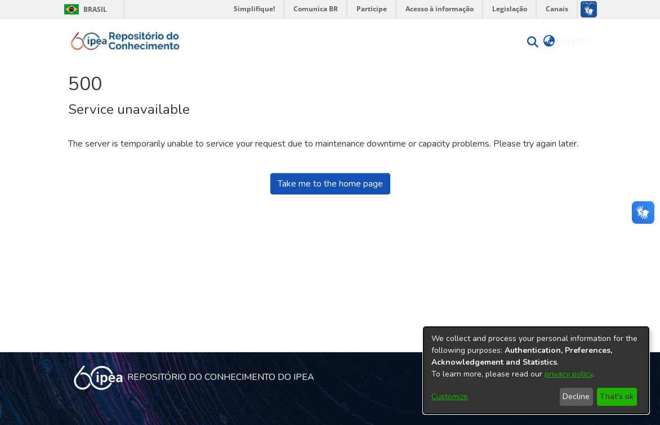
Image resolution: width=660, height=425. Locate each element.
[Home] (125, 41)
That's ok (617, 396)
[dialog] (536, 370)
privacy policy (568, 374)
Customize (449, 396)
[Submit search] (530, 41)
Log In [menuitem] (572, 41)
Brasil (83, 9)
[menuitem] (549, 41)
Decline (576, 396)
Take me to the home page (330, 184)
